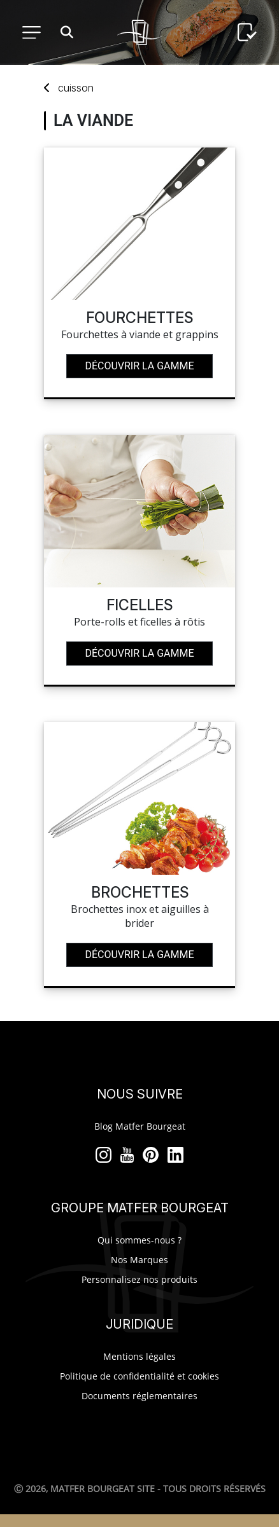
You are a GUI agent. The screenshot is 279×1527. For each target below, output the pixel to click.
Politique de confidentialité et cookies (139, 1376)
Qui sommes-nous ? (139, 1240)
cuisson (76, 87)
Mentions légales (139, 1356)
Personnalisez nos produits (139, 1279)
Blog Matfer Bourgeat (139, 1126)
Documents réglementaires (139, 1396)
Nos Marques (139, 1260)
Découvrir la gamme (139, 366)
